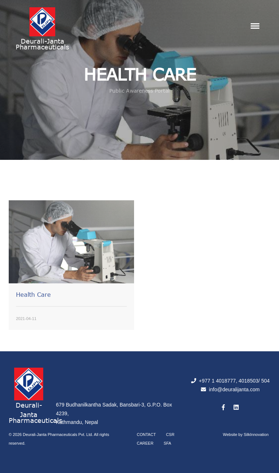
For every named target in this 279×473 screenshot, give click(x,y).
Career (145, 443)
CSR (170, 434)
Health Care (33, 303)
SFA (167, 443)
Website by (246, 434)
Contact (146, 434)
